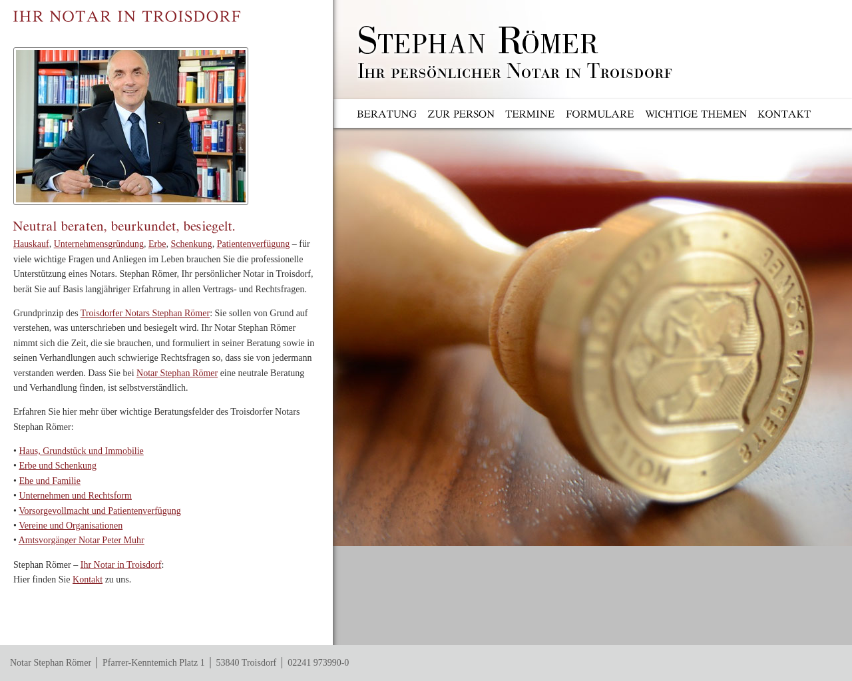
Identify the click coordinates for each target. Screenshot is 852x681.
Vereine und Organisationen (70, 526)
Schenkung (191, 244)
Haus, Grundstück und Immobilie (81, 451)
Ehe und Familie (50, 481)
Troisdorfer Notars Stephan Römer (145, 313)
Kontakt (88, 579)
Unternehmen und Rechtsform (75, 496)
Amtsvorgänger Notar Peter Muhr (81, 540)
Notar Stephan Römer (177, 373)
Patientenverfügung (253, 244)
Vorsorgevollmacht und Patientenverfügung (100, 511)
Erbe (157, 244)
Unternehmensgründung (99, 244)
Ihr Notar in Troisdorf (121, 565)
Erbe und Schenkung (58, 466)
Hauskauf (31, 244)
